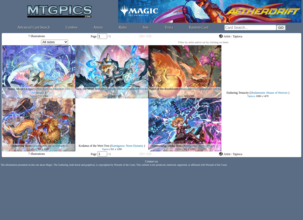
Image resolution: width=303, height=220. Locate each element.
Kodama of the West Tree (94, 146)
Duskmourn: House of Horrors (269, 92)
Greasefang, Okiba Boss (167, 146)
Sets (146, 27)
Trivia (168, 27)
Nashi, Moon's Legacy (21, 89)
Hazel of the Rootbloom (163, 89)
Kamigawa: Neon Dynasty (49, 146)
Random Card (199, 27)
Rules (123, 27)
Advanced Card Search (33, 27)
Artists (98, 27)
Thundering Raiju (21, 146)
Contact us (151, 161)
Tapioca (33, 96)
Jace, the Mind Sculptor (90, 89)
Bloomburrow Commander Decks (127, 89)
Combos (72, 27)
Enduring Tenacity (237, 92)
